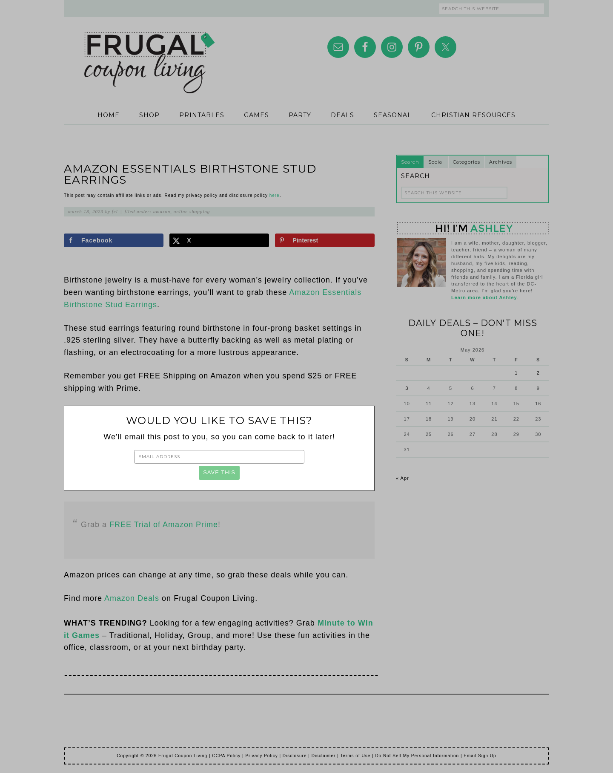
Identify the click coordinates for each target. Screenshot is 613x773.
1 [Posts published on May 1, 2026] (516, 372)
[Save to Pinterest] (325, 240)
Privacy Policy (261, 755)
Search (410, 162)
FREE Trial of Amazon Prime (163, 524)
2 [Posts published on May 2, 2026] (538, 372)
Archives (500, 162)
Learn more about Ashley (484, 297)
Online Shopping (192, 211)
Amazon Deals (131, 598)
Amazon (161, 211)
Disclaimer (324, 755)
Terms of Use (355, 755)
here (274, 195)
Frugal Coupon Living (149, 52)
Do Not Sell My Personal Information (417, 755)
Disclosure (295, 755)
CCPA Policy (226, 755)
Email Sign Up (480, 755)
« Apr (402, 478)
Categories (466, 162)
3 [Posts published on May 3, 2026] (406, 388)
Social (436, 162)
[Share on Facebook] (113, 240)
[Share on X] (219, 240)
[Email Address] (219, 457)
